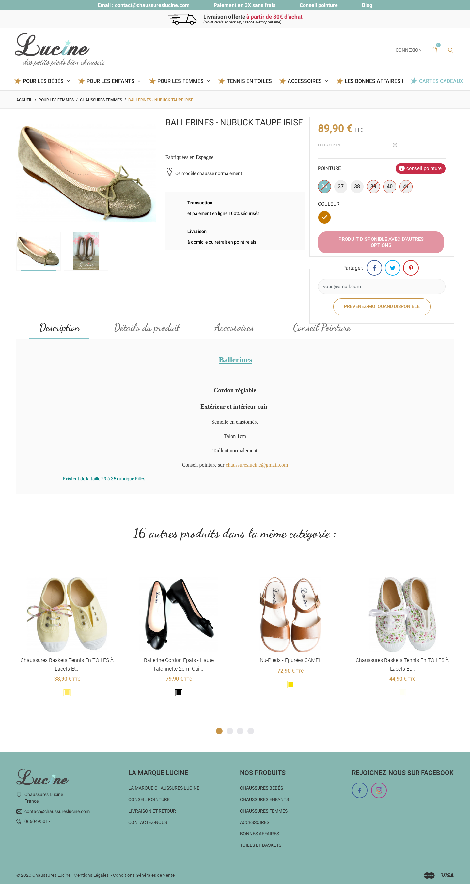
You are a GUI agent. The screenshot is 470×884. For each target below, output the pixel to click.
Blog (367, 5)
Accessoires (234, 327)
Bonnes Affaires (259, 833)
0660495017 (37, 821)
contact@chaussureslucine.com (152, 5)
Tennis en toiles (249, 81)
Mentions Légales (91, 875)
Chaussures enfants (264, 799)
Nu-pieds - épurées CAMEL (290, 661)
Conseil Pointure (322, 327)
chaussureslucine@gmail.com (257, 465)
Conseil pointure (319, 5)
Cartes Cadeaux (441, 81)
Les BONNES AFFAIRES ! (374, 81)
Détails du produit (147, 327)
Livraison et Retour (152, 811)
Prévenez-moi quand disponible (382, 306)
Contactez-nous (147, 822)
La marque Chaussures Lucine (163, 788)
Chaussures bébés (261, 788)
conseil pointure (424, 168)
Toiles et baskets (260, 845)
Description (59, 327)
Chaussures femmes (264, 811)
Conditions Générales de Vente (144, 875)
